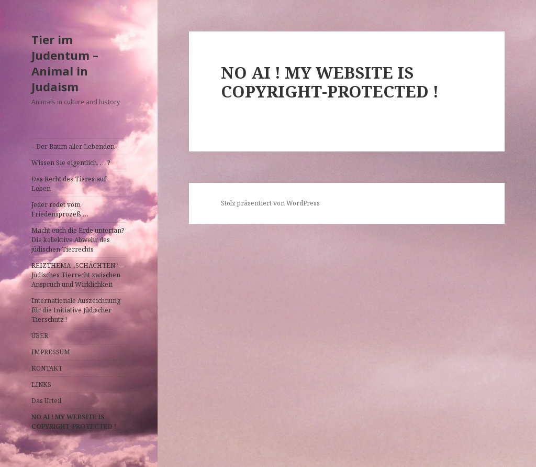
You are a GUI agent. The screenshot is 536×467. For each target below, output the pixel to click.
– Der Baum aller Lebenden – (75, 146)
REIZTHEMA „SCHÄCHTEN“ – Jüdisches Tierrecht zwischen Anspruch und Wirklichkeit (77, 275)
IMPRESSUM (50, 351)
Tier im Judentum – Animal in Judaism (64, 62)
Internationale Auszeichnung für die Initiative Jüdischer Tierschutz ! (75, 310)
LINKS (41, 384)
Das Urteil (46, 400)
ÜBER (39, 335)
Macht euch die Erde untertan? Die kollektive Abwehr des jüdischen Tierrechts (77, 240)
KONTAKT (46, 368)
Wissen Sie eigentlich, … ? (70, 162)
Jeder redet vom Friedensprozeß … (59, 209)
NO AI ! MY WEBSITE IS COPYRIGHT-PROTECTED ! (73, 421)
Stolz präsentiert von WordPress (270, 203)
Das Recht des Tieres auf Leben (68, 184)
